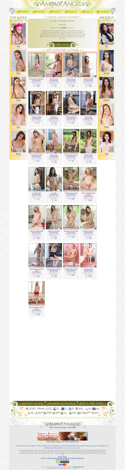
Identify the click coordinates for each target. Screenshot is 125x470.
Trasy (73, 160)
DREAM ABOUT (88, 269)
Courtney (38, 85)
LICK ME (53, 193)
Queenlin (90, 85)
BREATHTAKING (88, 78)
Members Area (46, 444)
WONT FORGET (71, 78)
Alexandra (90, 199)
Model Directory (25, 444)
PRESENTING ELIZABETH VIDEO (36, 307)
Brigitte (72, 236)
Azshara (73, 198)
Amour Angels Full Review (83, 444)
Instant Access (56, 444)
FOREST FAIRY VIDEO (71, 155)
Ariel (38, 122)
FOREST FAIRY (88, 155)
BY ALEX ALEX (36, 80)
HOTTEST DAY (54, 78)
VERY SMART (54, 155)
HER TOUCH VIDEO (71, 117)
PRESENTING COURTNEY (36, 78)
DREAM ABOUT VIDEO (71, 269)
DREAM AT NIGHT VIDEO (71, 231)
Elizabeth (73, 274)
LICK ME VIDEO (36, 193)
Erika (38, 160)
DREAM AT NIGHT (88, 231)
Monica (72, 122)
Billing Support (71, 444)
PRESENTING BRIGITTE (54, 269)
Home (18, 444)
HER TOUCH (88, 117)
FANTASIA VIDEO (36, 117)
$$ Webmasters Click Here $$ (53, 446)
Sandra (55, 237)
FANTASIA (54, 117)
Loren (55, 85)
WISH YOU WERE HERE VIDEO (88, 193)
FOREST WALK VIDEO (71, 193)
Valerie (72, 85)
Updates (33, 444)
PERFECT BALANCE (54, 231)
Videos (39, 444)
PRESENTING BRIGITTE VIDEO (36, 269)
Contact (63, 444)
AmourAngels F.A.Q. (103, 444)
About (94, 444)
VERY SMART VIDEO (36, 155)
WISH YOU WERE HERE (36, 231)
